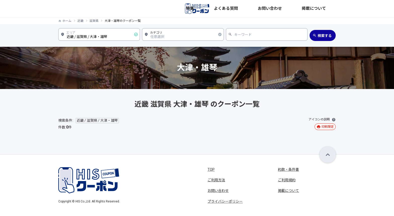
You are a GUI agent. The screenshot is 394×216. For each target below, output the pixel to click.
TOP (211, 169)
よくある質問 (270, 9)
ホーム (66, 21)
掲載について (325, 9)
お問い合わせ (298, 9)
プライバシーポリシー (225, 201)
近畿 (80, 21)
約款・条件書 (288, 169)
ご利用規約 (287, 180)
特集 (250, 9)
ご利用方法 (216, 180)
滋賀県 (93, 21)
